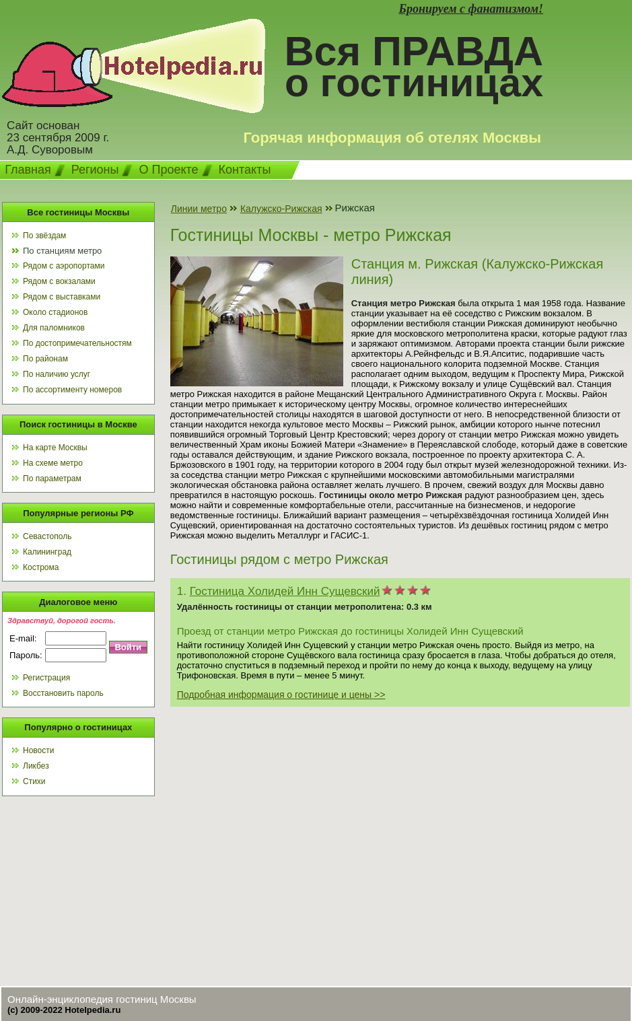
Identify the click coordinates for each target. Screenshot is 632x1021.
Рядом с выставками (61, 297)
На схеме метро (53, 463)
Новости (38, 750)
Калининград (47, 552)
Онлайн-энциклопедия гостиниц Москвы (102, 999)
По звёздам (44, 235)
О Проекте (168, 169)
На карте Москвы (55, 447)
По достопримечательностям (77, 343)
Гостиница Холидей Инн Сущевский (285, 591)
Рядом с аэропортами (63, 266)
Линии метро (199, 208)
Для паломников (54, 327)
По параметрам (52, 478)
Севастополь (47, 536)
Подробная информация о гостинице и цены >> (281, 694)
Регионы (95, 169)
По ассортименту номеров (72, 389)
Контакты (245, 169)
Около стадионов (55, 312)
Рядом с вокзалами (59, 281)
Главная (28, 169)
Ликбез (36, 766)
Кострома (41, 567)
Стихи (34, 781)
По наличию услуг (56, 374)
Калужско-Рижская (281, 208)
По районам (45, 358)
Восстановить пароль (63, 693)
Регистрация (46, 677)
